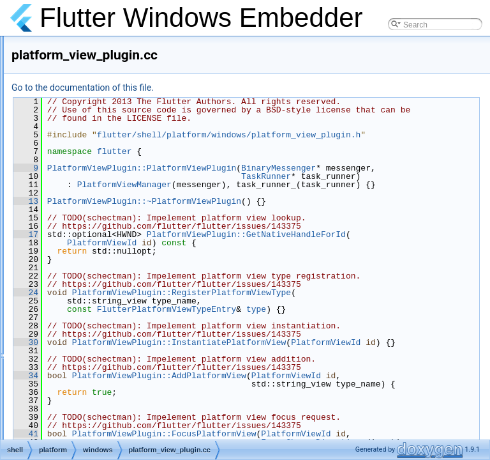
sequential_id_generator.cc (118, 286)
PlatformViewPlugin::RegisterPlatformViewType (341, 367)
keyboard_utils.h (100, 145)
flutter (274, 184)
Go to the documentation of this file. (242, 87)
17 (185, 292)
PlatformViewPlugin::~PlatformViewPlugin (304, 259)
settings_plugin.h (101, 342)
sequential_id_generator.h (117, 300)
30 (185, 425)
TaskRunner (425, 218)
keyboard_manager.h (109, 103)
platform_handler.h (104, 187)
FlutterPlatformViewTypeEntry (326, 384)
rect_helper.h (95, 272)
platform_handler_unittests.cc (123, 201)
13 (185, 259)
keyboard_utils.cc (102, 131)
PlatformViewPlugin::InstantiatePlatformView (313, 434)
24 (185, 367)
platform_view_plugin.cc (113, 244)
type (416, 384)
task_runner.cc (97, 412)
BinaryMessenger (438, 201)
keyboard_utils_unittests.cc (119, 159)
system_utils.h (97, 384)
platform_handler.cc (106, 173)
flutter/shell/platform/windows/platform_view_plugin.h (343, 159)
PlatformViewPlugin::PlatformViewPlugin (301, 201)
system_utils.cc (98, 370)
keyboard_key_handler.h (114, 61)
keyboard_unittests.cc (110, 117)
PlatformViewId (261, 309)
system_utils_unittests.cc (115, 398)
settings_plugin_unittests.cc (120, 356)
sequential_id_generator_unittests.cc (135, 314)
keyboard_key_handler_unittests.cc (133, 75)
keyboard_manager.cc (110, 89)
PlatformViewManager (284, 234)
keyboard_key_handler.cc (116, 47)
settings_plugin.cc (103, 328)
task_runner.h (96, 426)
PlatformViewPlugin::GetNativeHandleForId (306, 301)
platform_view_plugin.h (112, 258)
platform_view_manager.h (116, 230)
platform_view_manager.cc (118, 215)
